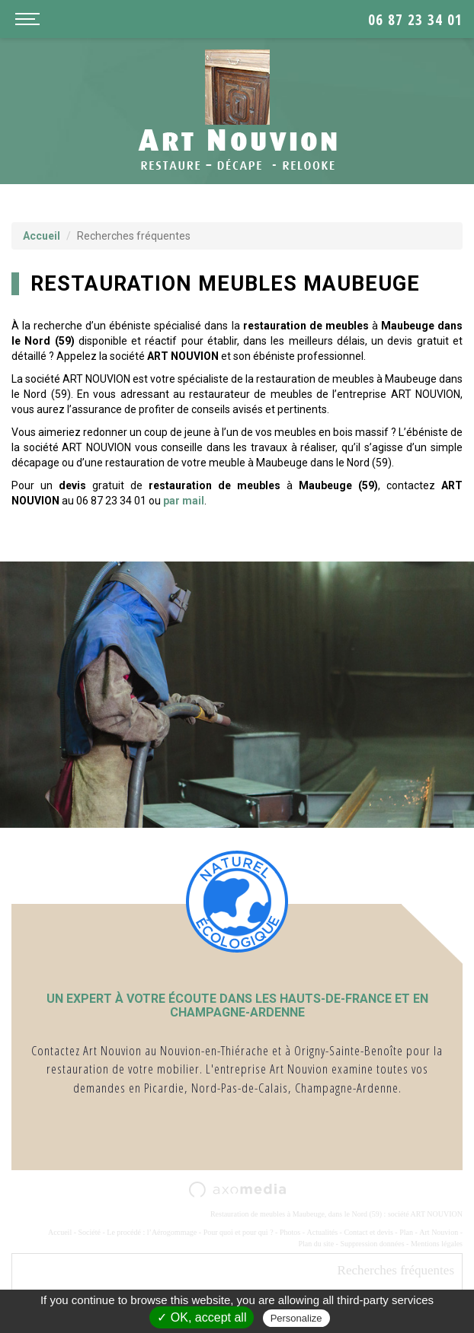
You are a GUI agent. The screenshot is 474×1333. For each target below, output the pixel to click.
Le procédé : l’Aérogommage (152, 1232)
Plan (406, 1232)
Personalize (296, 1318)
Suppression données (372, 1243)
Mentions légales (437, 1243)
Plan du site (316, 1243)
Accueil (41, 236)
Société (89, 1232)
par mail (183, 501)
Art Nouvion (438, 1232)
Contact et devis (368, 1232)
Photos (290, 1232)
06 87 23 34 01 (415, 20)
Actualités (322, 1232)
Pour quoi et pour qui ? (238, 1232)
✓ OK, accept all (201, 1317)
